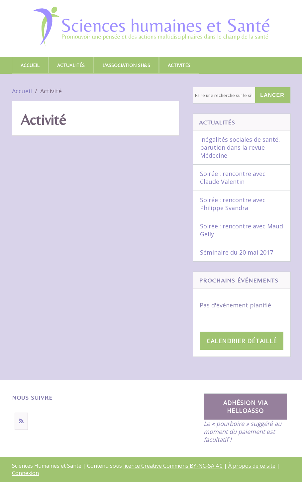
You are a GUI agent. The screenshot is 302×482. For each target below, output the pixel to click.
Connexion (25, 473)
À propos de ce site (251, 465)
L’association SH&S (126, 65)
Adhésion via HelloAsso (245, 407)
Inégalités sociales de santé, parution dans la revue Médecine (240, 147)
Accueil (30, 65)
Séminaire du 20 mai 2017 (236, 252)
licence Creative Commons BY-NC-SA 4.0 (173, 465)
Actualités (71, 65)
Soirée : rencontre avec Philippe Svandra (232, 204)
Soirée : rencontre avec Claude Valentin (232, 178)
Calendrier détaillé (242, 341)
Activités (179, 65)
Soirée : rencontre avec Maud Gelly (241, 230)
